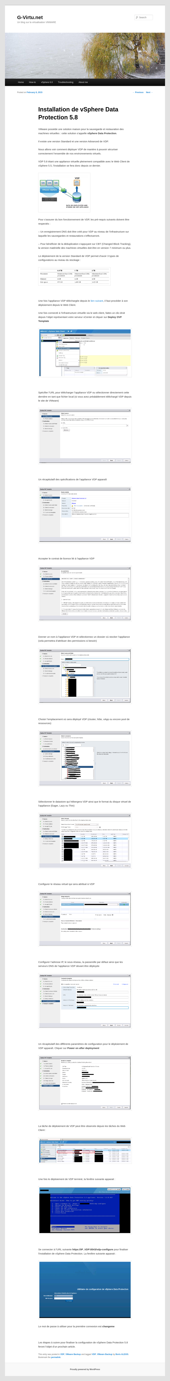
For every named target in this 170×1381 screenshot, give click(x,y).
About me (83, 82)
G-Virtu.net (30, 17)
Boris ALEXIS (122, 1354)
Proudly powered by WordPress (85, 1369)
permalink (56, 1357)
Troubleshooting (65, 82)
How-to (32, 82)
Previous (137, 92)
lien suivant (97, 300)
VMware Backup (73, 1354)
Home (21, 82)
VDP (62, 1354)
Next (149, 92)
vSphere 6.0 (47, 82)
